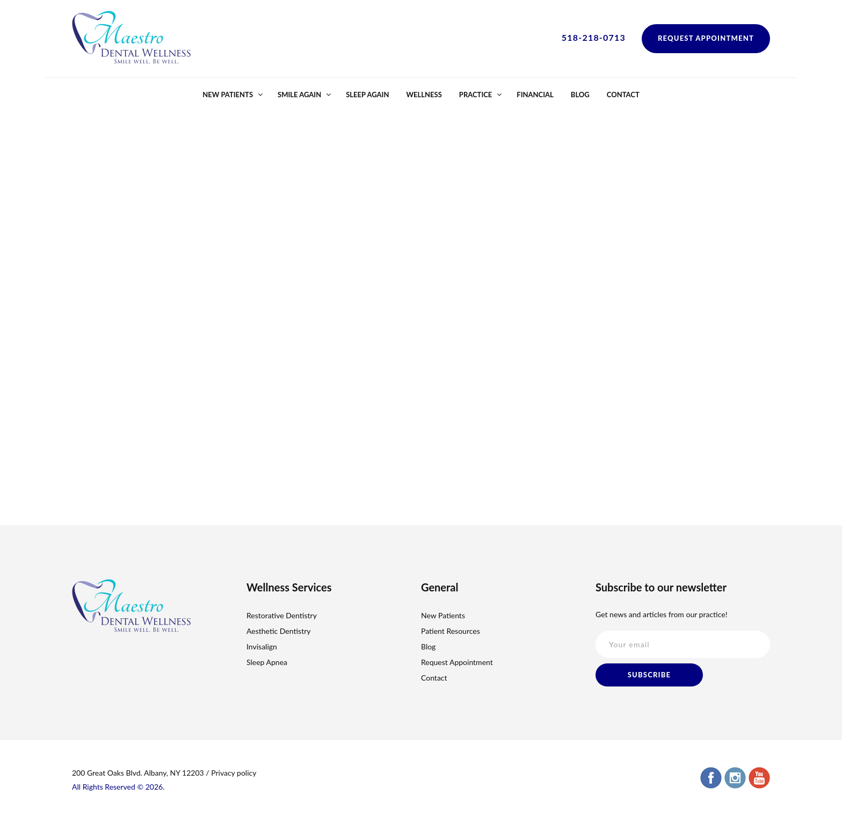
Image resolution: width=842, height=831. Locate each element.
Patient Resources (450, 630)
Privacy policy (233, 772)
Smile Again (299, 94)
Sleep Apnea (266, 662)
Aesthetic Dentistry (278, 630)
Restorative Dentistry (281, 615)
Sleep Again (367, 94)
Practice (475, 94)
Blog (580, 94)
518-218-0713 (594, 37)
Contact (623, 94)
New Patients (227, 94)
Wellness (423, 94)
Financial (535, 94)
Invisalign (261, 646)
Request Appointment (706, 38)
